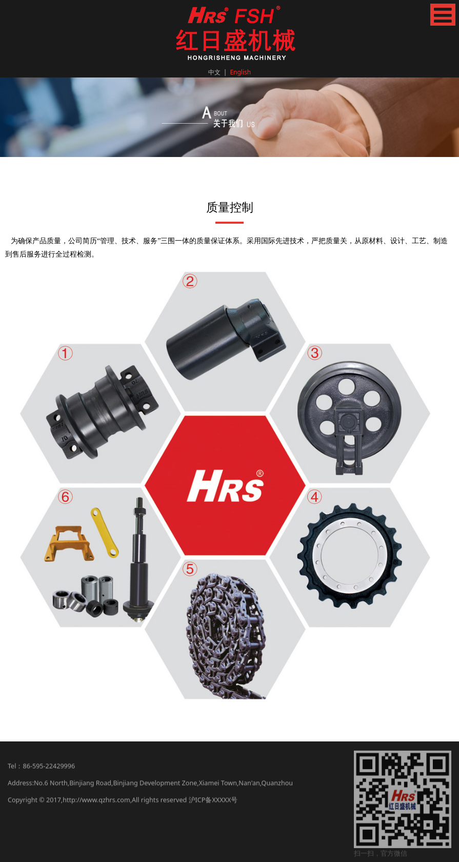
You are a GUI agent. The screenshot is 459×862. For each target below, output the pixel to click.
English (240, 72)
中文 (214, 72)
